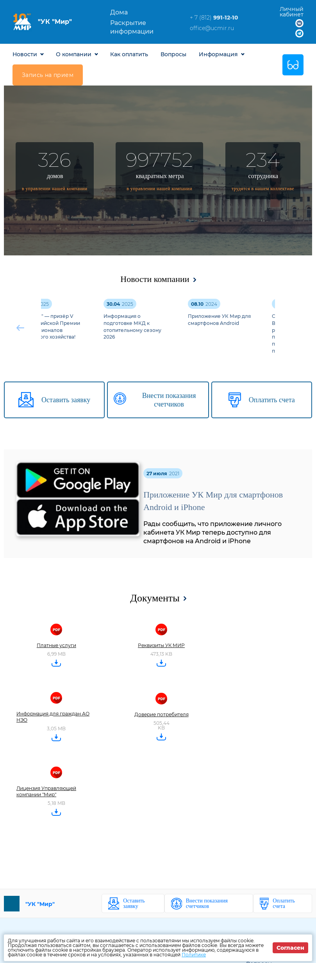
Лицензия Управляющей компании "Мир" (46, 791)
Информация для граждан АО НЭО (52, 717)
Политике (194, 955)
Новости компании (154, 279)
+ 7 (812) (214, 17)
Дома (119, 12)
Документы (154, 598)
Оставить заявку (134, 903)
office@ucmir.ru (212, 28)
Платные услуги (56, 645)
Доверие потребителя (161, 714)
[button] (295, 328)
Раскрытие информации (132, 27)
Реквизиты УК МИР (161, 645)
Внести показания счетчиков (207, 903)
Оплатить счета (284, 903)
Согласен (290, 947)
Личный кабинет (292, 11)
